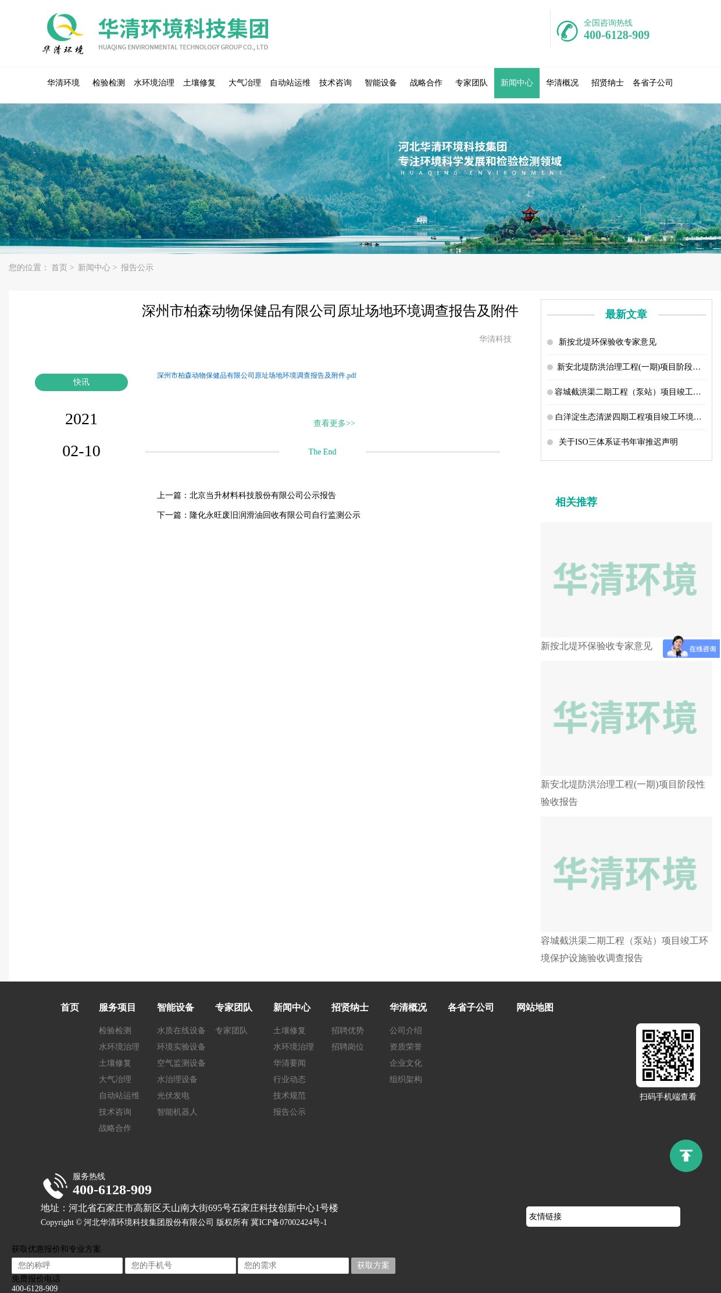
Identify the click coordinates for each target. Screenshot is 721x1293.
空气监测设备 (181, 1063)
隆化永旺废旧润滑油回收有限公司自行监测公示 (275, 515)
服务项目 (117, 1007)
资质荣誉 (406, 1047)
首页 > (63, 267)
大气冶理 (245, 82)
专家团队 (471, 82)
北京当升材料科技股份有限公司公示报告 (263, 495)
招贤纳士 (607, 82)
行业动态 (289, 1079)
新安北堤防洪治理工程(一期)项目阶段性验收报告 (631, 367)
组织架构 (406, 1079)
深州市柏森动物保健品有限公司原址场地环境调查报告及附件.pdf (256, 375)
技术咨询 (335, 82)
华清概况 (562, 82)
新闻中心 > (98, 267)
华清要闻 (289, 1063)
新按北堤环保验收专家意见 (607, 342)
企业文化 (406, 1063)
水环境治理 (154, 82)
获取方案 (373, 1265)
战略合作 (426, 82)
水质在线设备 (181, 1030)
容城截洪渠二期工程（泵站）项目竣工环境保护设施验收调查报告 (630, 392)
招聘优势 (347, 1030)
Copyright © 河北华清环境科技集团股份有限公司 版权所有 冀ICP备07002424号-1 (184, 1222)
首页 (69, 1007)
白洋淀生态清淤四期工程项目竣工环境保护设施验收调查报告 (630, 417)
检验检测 (108, 82)
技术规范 (289, 1095)
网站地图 (535, 1007)
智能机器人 (177, 1112)
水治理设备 (177, 1079)
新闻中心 (517, 82)
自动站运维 (290, 82)
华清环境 (63, 82)
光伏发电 (173, 1095)
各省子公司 (653, 82)
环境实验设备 (181, 1047)
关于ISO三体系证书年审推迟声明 (618, 442)
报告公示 (139, 267)
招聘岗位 (347, 1047)
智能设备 (381, 82)
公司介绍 (406, 1030)
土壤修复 (199, 82)
